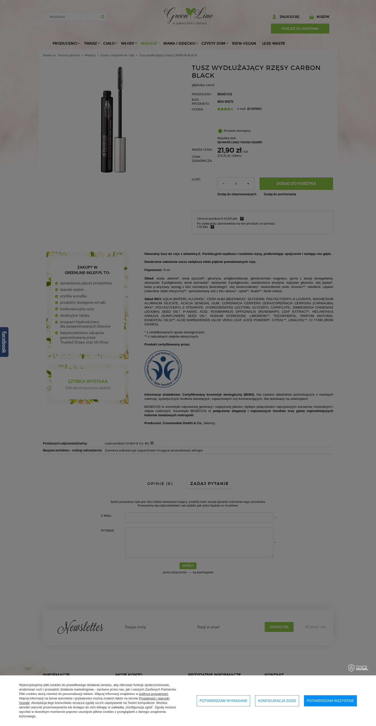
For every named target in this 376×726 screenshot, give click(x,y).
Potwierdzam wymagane (223, 701)
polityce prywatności (153, 694)
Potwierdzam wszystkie (330, 701)
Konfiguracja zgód (277, 701)
